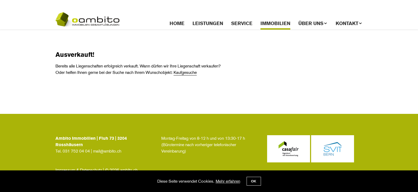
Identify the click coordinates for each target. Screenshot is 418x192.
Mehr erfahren (228, 181)
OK (253, 181)
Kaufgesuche (185, 72)
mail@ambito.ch (107, 151)
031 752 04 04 (76, 151)
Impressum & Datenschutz (78, 170)
